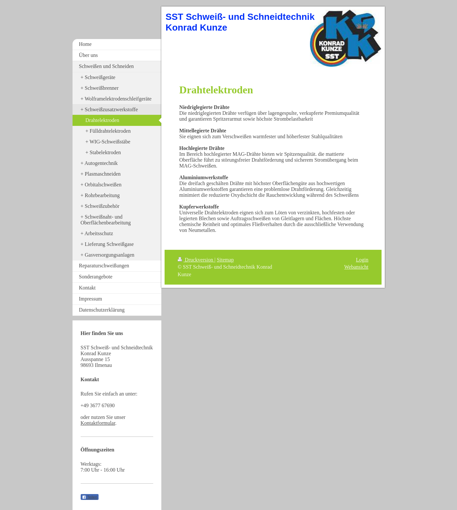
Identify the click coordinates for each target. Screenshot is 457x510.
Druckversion (196, 259)
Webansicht (356, 267)
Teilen (89, 497)
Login (362, 259)
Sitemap (225, 259)
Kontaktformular (98, 423)
